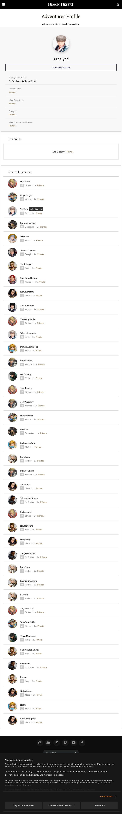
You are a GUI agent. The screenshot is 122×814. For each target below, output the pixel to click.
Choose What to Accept (61, 805)
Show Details (106, 796)
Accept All (100, 805)
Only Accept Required (23, 805)
